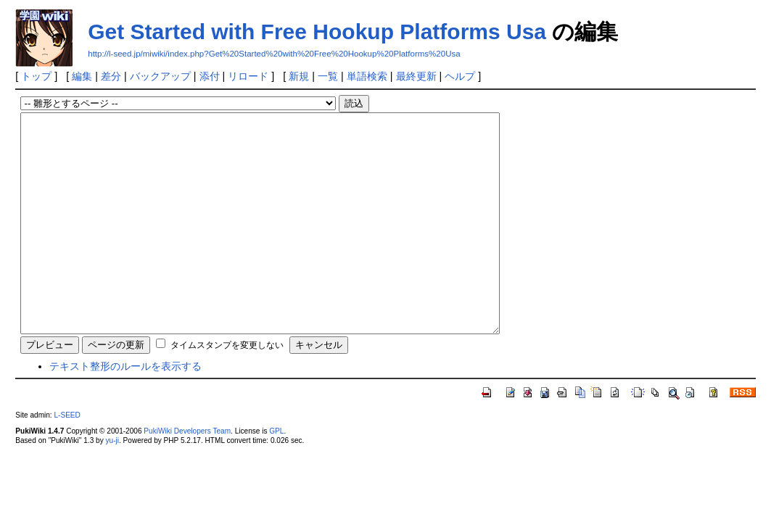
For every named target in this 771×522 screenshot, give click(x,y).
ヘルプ (460, 76)
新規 (299, 76)
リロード (248, 76)
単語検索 (367, 76)
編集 (82, 76)
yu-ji (111, 484)
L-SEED (67, 459)
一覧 (328, 76)
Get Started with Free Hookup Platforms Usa (317, 32)
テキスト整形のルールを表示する (125, 409)
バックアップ (160, 76)
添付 (209, 76)
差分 (111, 76)
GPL (276, 474)
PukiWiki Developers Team (187, 474)
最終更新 (416, 76)
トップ (36, 76)
